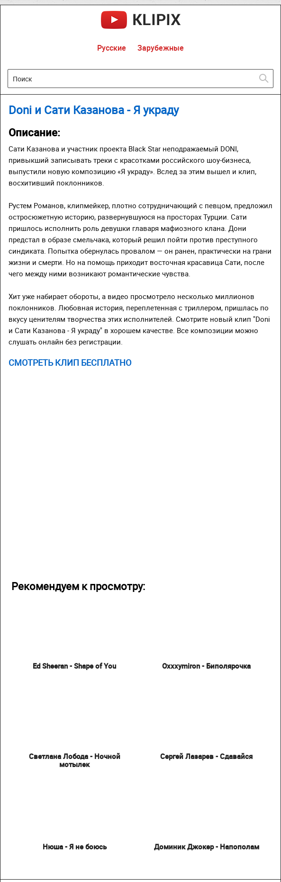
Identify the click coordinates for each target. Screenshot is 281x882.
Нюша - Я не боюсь (75, 846)
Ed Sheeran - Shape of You (74, 665)
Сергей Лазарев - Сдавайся (206, 756)
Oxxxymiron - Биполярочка (206, 665)
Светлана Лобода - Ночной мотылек (74, 760)
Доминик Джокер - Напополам (206, 846)
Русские (111, 48)
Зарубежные (160, 48)
